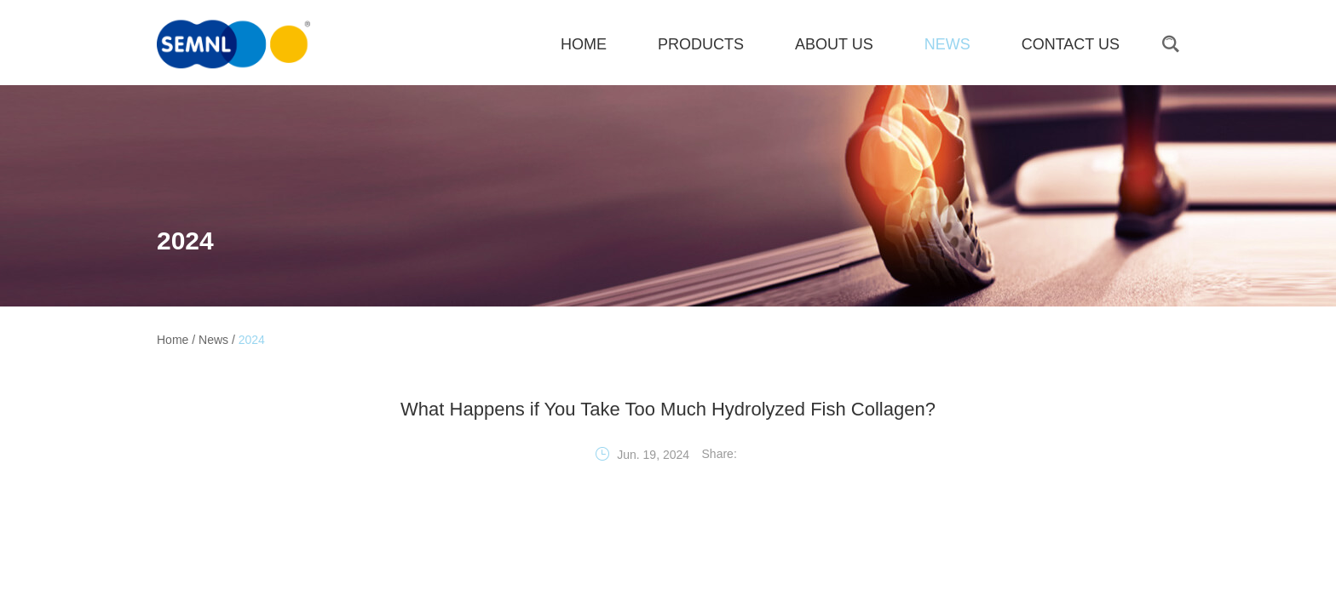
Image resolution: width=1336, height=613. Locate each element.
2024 (185, 240)
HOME (584, 44)
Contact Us (1071, 44)
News (947, 44)
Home (172, 340)
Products (701, 44)
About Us (834, 44)
